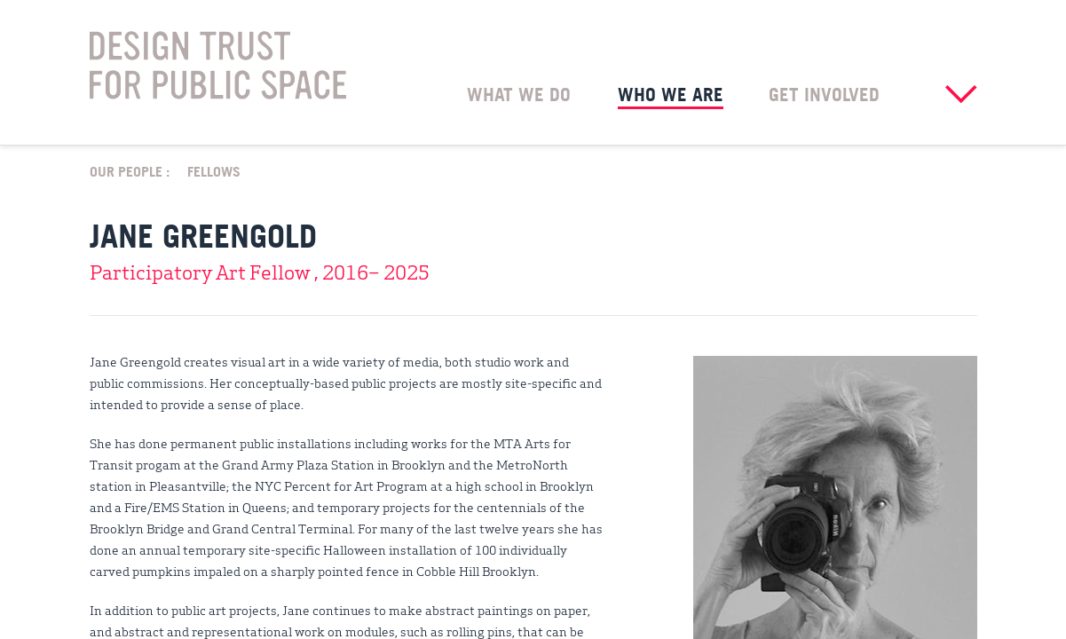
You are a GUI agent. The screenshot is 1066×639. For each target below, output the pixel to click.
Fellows (214, 170)
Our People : (130, 170)
